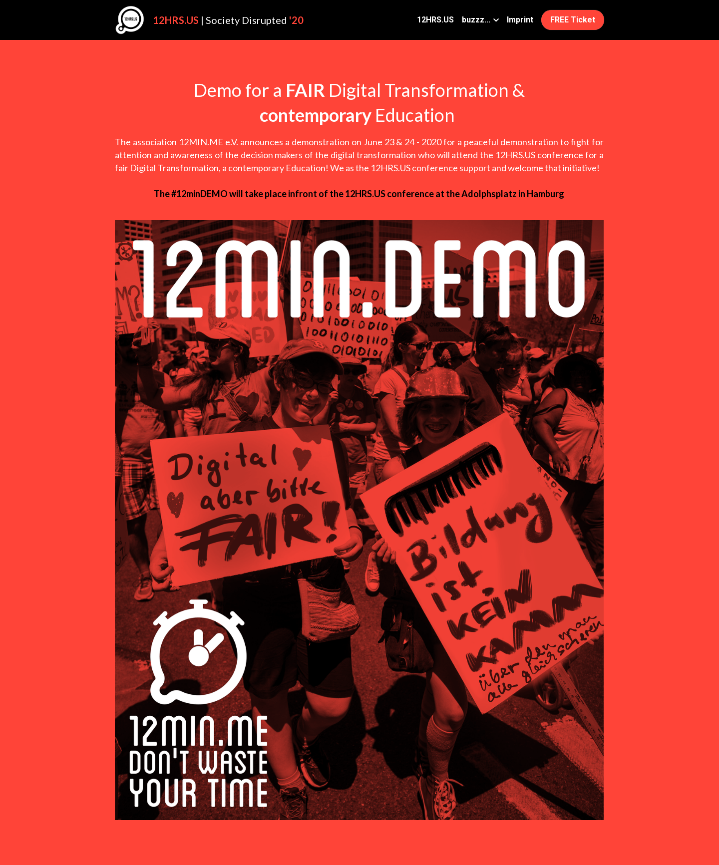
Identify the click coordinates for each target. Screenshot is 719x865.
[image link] (130, 19)
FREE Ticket (572, 19)
